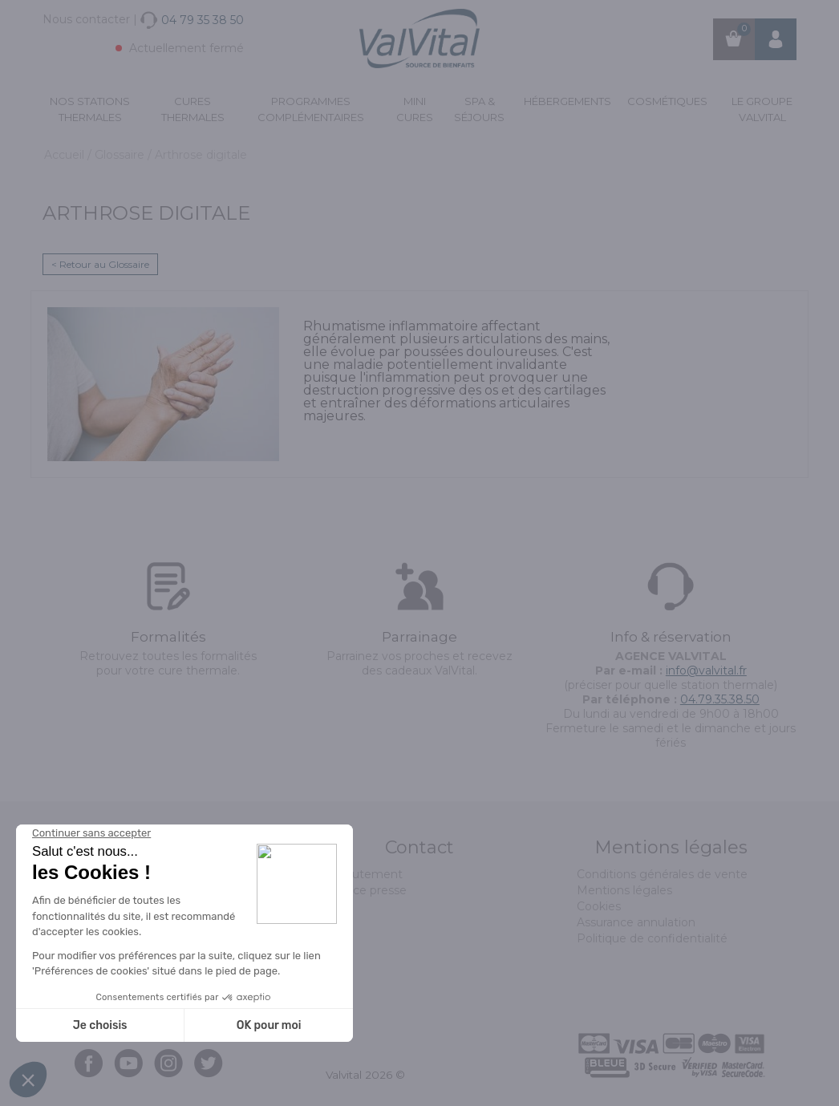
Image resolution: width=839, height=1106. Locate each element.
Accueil (65, 155)
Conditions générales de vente (662, 874)
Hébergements (567, 101)
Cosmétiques (667, 101)
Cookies (599, 906)
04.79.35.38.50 (720, 699)
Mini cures (414, 109)
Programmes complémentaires (310, 109)
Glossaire (121, 155)
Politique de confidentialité (652, 938)
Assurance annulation (636, 922)
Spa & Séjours (479, 109)
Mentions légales (624, 890)
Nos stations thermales (90, 109)
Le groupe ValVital (762, 109)
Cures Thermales (193, 109)
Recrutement (364, 874)
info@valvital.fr (706, 670)
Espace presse (366, 890)
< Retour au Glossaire (100, 264)
